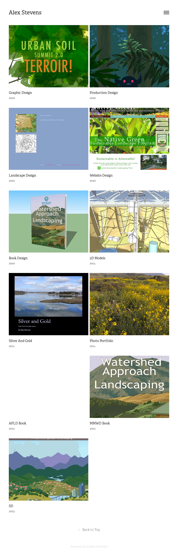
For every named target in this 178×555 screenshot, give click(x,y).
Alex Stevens (25, 12)
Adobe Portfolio (97, 546)
